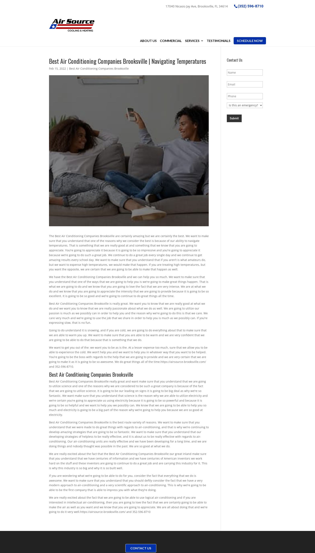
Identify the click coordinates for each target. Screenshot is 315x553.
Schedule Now (250, 18)
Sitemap (109, 547)
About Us (148, 18)
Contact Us (140, 526)
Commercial (171, 18)
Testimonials (218, 18)
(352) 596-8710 (250, 6)
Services (192, 18)
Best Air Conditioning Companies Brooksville (99, 46)
